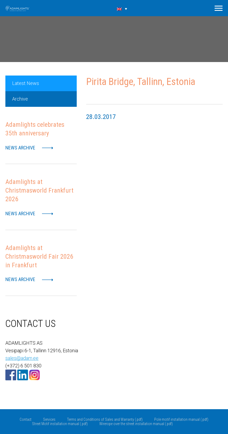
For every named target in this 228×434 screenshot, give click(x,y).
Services (49, 419)
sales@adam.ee (21, 358)
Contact (25, 419)
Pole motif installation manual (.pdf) (181, 419)
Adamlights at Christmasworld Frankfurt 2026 (39, 190)
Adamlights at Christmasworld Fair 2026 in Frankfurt (39, 256)
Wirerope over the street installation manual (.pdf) (136, 424)
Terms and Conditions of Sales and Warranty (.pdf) (105, 419)
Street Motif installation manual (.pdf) (60, 424)
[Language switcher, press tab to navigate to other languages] (122, 8)
